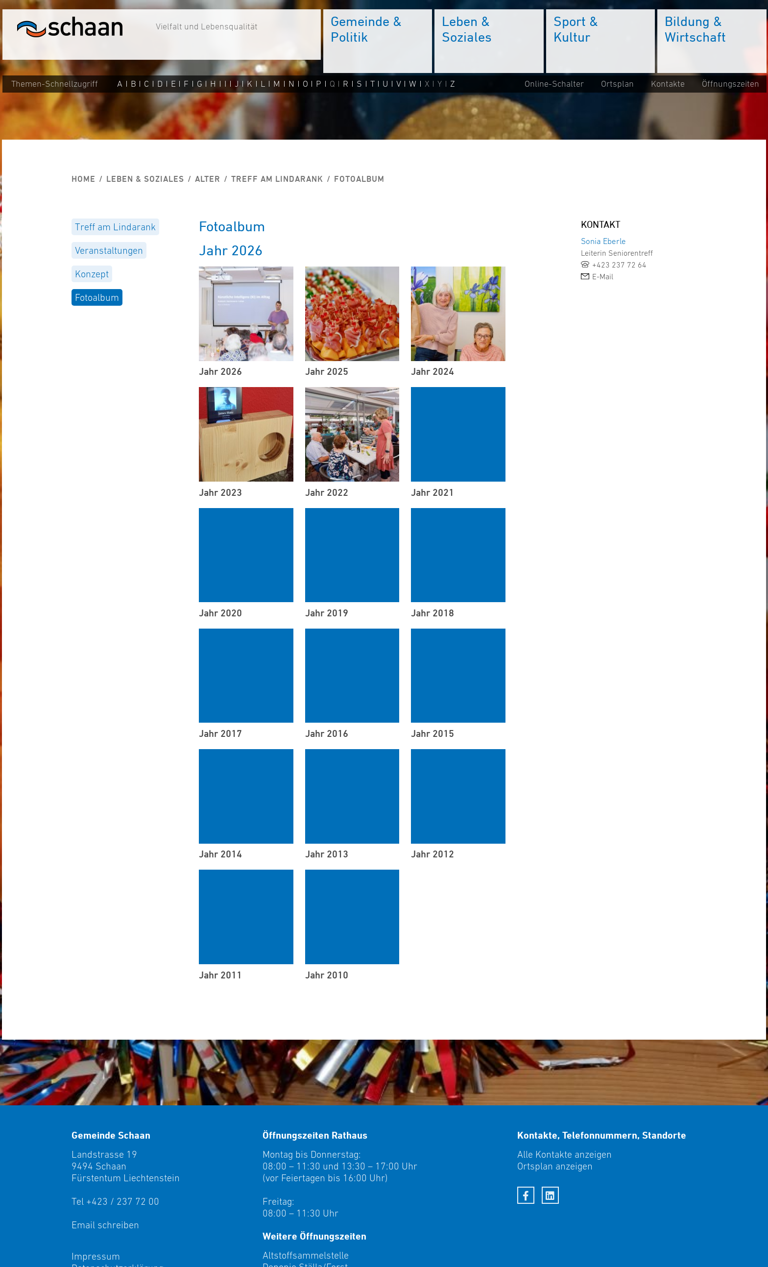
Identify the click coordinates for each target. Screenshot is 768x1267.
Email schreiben (105, 1224)
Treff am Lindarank (277, 179)
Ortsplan (616, 84)
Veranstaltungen (109, 250)
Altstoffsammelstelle (306, 1255)
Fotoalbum (97, 297)
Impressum (96, 1256)
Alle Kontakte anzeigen (564, 1154)
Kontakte (667, 84)
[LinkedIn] (550, 1195)
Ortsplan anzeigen (555, 1166)
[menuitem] (377, 41)
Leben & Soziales (145, 179)
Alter (207, 179)
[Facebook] (525, 1195)
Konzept (92, 273)
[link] (638, 264)
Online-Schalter (553, 84)
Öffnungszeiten (730, 84)
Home (84, 179)
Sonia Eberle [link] (603, 241)
